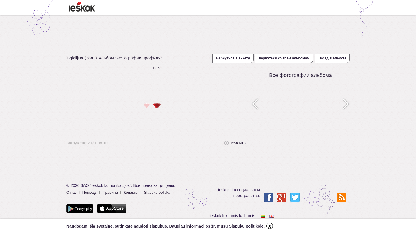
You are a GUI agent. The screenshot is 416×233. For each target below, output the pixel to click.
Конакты (131, 192)
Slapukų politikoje (246, 226)
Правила (110, 192)
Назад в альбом (332, 58)
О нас (71, 192)
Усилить (238, 143)
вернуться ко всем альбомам (284, 58)
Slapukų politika (157, 192)
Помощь (89, 192)
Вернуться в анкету (233, 58)
